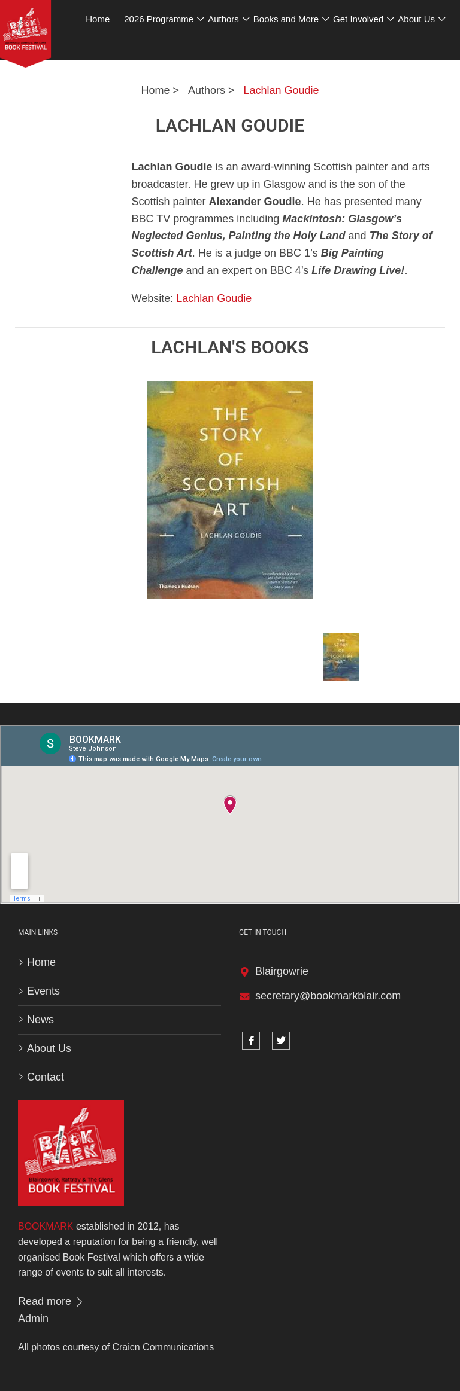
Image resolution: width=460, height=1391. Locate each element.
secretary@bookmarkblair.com (328, 996)
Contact (45, 1077)
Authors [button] (223, 19)
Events (43, 991)
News (40, 1020)
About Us (49, 1048)
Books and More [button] (286, 19)
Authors (206, 90)
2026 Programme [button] (158, 19)
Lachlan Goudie (281, 90)
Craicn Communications (163, 1347)
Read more (51, 1301)
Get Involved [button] (358, 19)
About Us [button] (416, 19)
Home (155, 90)
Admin (33, 1319)
